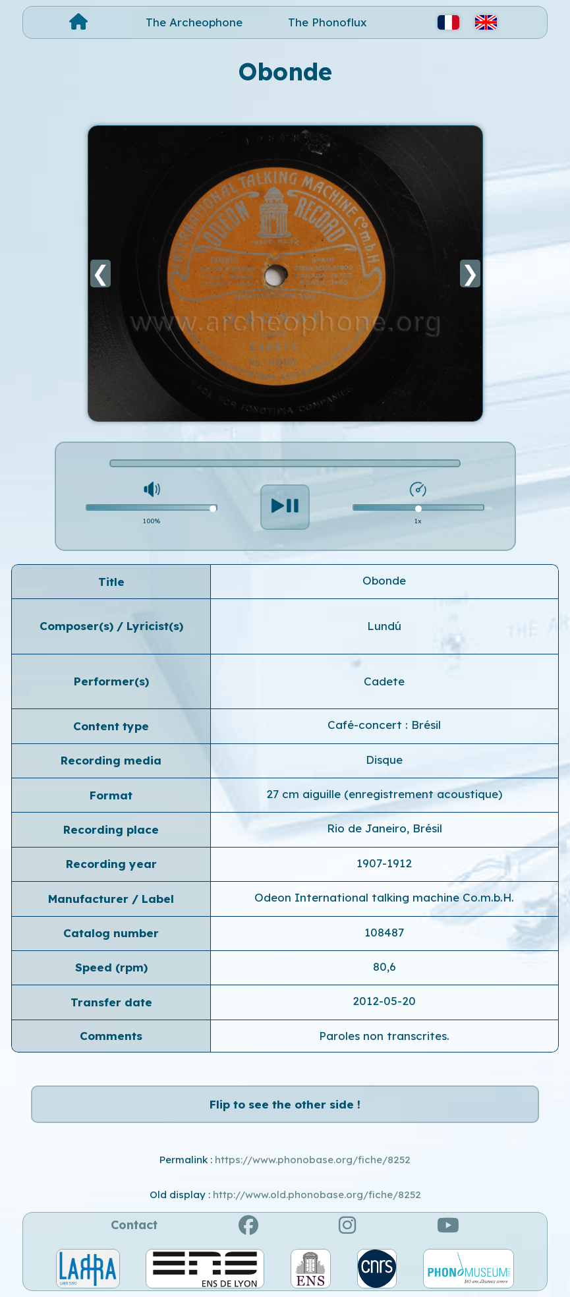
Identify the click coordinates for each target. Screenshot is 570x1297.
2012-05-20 (384, 1001)
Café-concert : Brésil (384, 725)
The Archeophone (194, 22)
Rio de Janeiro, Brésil (384, 828)
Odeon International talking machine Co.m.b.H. (384, 897)
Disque (384, 759)
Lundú (384, 626)
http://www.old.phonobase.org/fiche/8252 (317, 1194)
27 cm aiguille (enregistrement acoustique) (384, 794)
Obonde (384, 580)
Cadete (384, 681)
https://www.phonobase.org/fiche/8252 (313, 1159)
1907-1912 (384, 863)
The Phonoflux (327, 22)
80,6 (384, 966)
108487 (384, 932)
